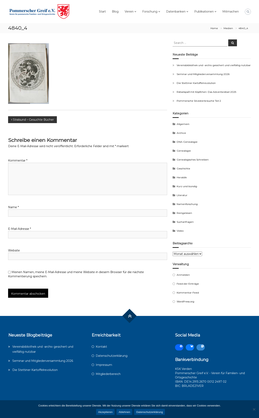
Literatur (182, 195)
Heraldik (182, 177)
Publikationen (204, 11)
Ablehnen (124, 412)
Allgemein (183, 124)
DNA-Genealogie (187, 141)
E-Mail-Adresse (19, 229)
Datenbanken (176, 11)
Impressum (104, 365)
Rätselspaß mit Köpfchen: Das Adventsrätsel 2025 (206, 91)
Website (14, 250)
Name (13, 207)
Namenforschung (187, 204)
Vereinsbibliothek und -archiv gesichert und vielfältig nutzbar (214, 65)
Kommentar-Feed (188, 292)
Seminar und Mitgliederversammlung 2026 (203, 74)
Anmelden (183, 274)
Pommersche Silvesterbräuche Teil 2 (199, 100)
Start (102, 11)
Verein (129, 11)
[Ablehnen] (254, 409)
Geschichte (183, 168)
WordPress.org (185, 301)
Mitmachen (230, 11)
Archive (181, 132)
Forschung (149, 11)
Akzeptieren (105, 412)
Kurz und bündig (187, 186)
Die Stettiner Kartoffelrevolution (196, 82)
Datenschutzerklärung (111, 356)
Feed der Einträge (188, 283)
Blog (115, 11)
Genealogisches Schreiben (193, 159)
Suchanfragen (185, 221)
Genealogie (184, 150)
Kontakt (101, 346)
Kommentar (17, 160)
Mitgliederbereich (108, 374)
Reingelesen (184, 212)
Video (180, 230)
